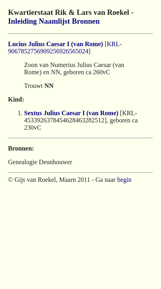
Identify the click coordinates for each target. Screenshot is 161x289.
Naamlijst (54, 21)
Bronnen (86, 21)
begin (124, 179)
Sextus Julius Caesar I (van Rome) (71, 113)
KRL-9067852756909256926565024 (65, 48)
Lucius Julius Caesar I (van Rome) (55, 44)
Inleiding (22, 21)
